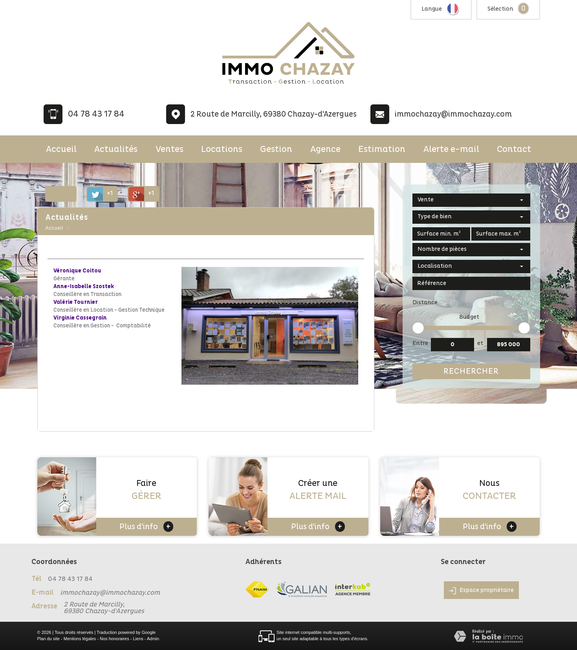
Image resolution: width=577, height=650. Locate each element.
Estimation (381, 149)
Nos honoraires (114, 638)
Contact (514, 149)
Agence (325, 149)
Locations (221, 149)
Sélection (500, 9)
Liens (138, 638)
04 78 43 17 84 (96, 114)
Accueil (61, 149)
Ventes (169, 149)
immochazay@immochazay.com (453, 114)
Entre (420, 343)
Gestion (276, 149)
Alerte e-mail (451, 149)
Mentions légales (80, 638)
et (480, 343)
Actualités (115, 149)
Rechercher (471, 371)
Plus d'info (146, 526)
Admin (153, 638)
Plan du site (48, 638)
